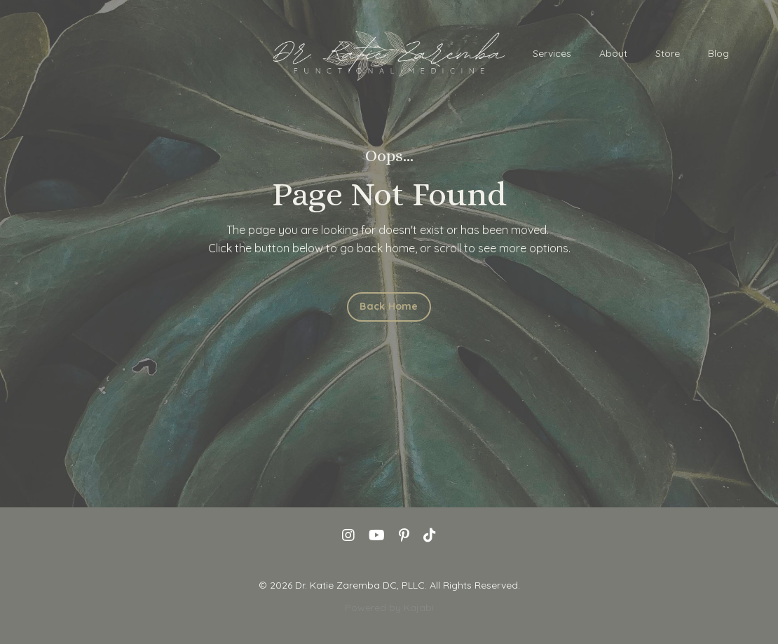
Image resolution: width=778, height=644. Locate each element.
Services (552, 53)
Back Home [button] (389, 306)
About (613, 53)
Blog (718, 53)
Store (667, 53)
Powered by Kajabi (389, 607)
